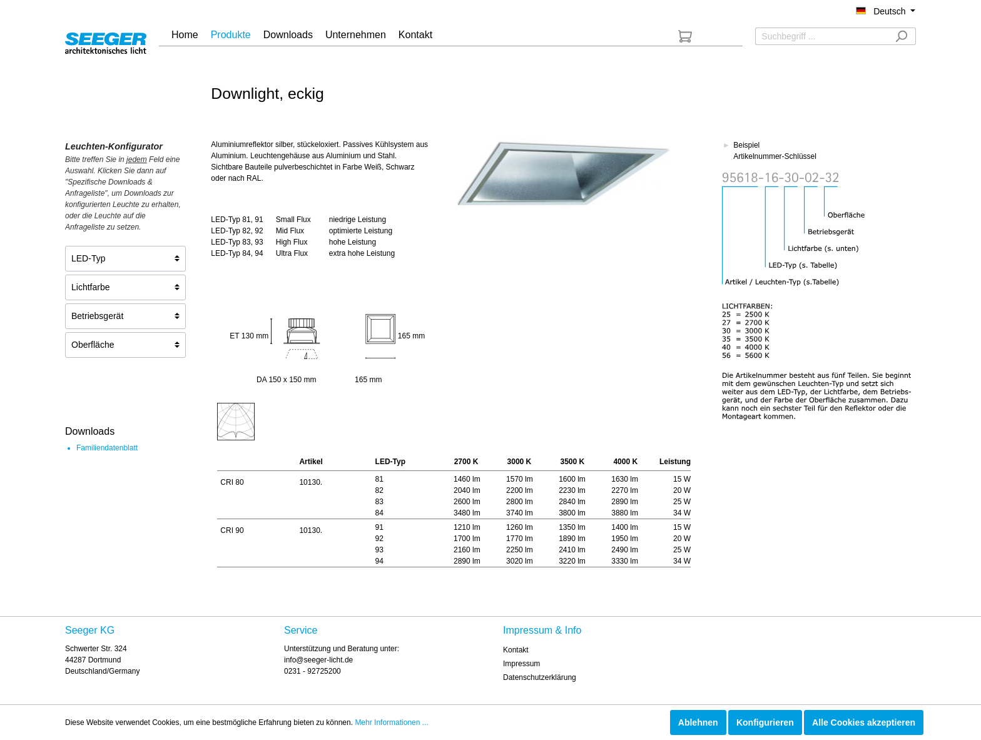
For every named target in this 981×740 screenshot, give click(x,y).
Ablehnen (698, 722)
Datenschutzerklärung (539, 677)
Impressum (521, 663)
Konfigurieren (765, 722)
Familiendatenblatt (107, 447)
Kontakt (516, 650)
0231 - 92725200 (312, 671)
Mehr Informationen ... (391, 722)
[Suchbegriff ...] (821, 36)
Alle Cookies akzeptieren (863, 722)
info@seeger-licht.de (318, 660)
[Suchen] (901, 36)
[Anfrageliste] (685, 36)
